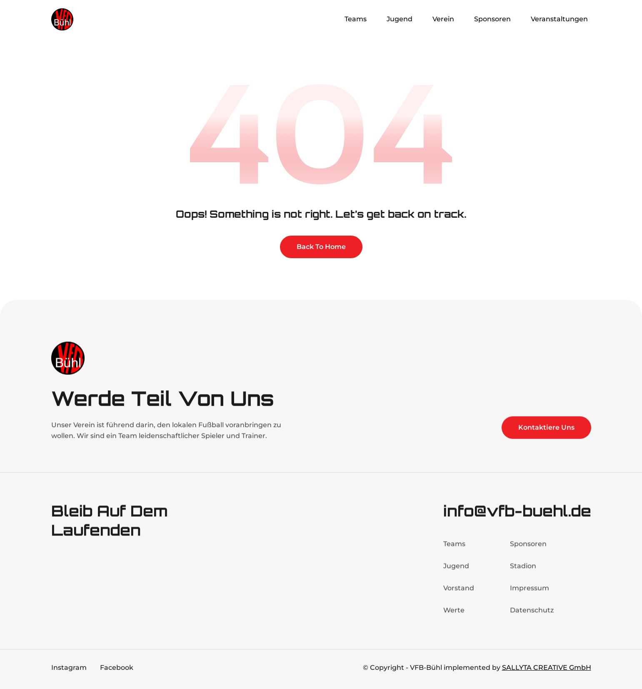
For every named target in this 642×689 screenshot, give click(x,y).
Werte (454, 616)
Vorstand (458, 594)
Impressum (529, 594)
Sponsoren (528, 550)
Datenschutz (532, 616)
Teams (454, 550)
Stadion (523, 572)
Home (317, 19)
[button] (357, 19)
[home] (84, 19)
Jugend (456, 572)
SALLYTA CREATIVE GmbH (546, 667)
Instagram (69, 667)
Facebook (116, 667)
